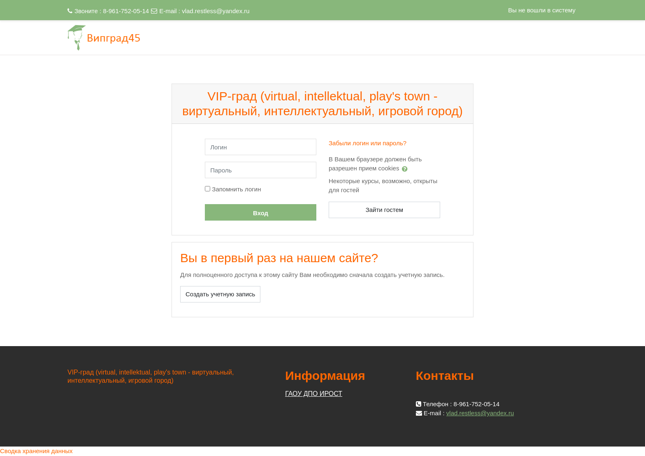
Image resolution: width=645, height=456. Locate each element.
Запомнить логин (236, 189)
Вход (260, 212)
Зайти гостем (385, 209)
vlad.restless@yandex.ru (215, 10)
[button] (406, 168)
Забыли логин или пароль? (367, 143)
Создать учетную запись (220, 294)
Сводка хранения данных (36, 450)
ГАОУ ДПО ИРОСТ (313, 393)
